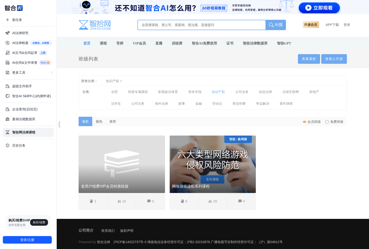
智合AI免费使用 (204, 43)
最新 (85, 121)
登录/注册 (27, 240)
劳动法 (217, 103)
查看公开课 (334, 59)
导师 (119, 43)
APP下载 (332, 25)
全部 (114, 92)
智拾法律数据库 (255, 43)
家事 (181, 103)
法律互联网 (290, 92)
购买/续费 (39, 222)
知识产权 (114, 81)
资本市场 (194, 92)
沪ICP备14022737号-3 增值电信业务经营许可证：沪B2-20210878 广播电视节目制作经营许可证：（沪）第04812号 (198, 242)
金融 (198, 103)
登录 (347, 25)
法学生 (116, 103)
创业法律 (265, 92)
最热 (99, 121)
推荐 (112, 121)
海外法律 (161, 103)
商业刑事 (239, 103)
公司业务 (242, 92)
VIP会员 (139, 43)
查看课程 (309, 59)
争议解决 (262, 103)
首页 (86, 43)
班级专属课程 (138, 92)
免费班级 (334, 122)
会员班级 (311, 121)
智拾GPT (284, 43)
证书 (229, 43)
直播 (158, 43)
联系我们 (108, 231)
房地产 (314, 92)
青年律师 (286, 103)
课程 (103, 43)
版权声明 (126, 231)
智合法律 (103, 242)
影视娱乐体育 (168, 92)
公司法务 (137, 103)
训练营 (177, 43)
